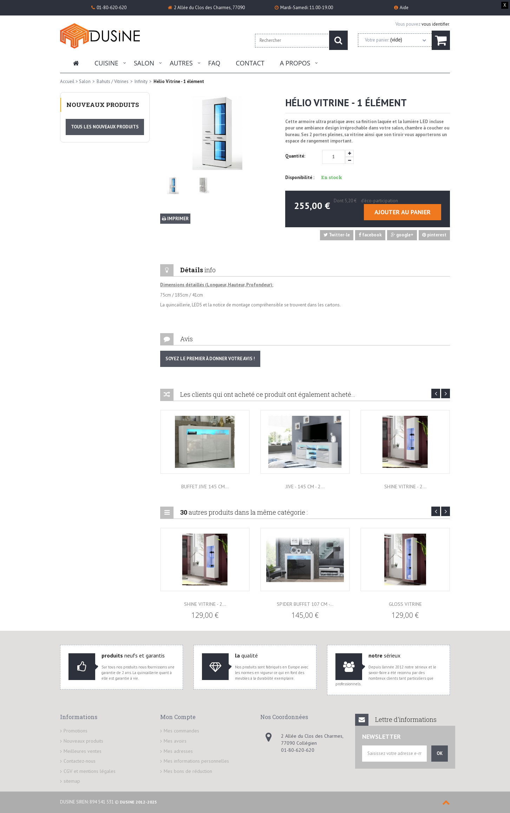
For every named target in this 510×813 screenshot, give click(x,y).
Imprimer (175, 219)
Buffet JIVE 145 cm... (205, 486)
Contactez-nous (80, 761)
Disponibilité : (299, 177)
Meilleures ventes (83, 751)
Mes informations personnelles (196, 761)
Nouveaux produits (102, 105)
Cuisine (106, 63)
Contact (250, 63)
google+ (402, 235)
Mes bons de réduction (188, 771)
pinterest (434, 235)
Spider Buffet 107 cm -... (305, 604)
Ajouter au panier (402, 212)
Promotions (75, 731)
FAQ (214, 63)
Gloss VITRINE (405, 604)
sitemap (72, 781)
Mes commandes (181, 731)
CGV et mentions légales (90, 771)
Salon (144, 63)
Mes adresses (178, 751)
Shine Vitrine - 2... (405, 486)
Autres (181, 63)
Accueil (67, 81)
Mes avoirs (175, 741)
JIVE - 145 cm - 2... (305, 486)
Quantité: (295, 156)
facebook (370, 235)
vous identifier (435, 24)
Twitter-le (336, 235)
